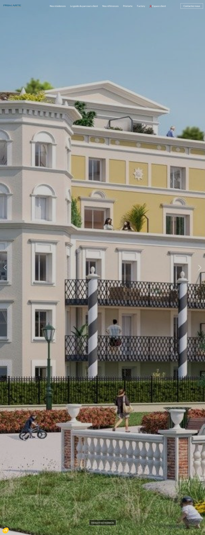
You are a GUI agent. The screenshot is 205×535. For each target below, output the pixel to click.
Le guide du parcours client (84, 6)
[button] (5, 267)
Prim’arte (128, 6)
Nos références (110, 6)
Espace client (157, 6)
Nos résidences (58, 6)
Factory (141, 6)
